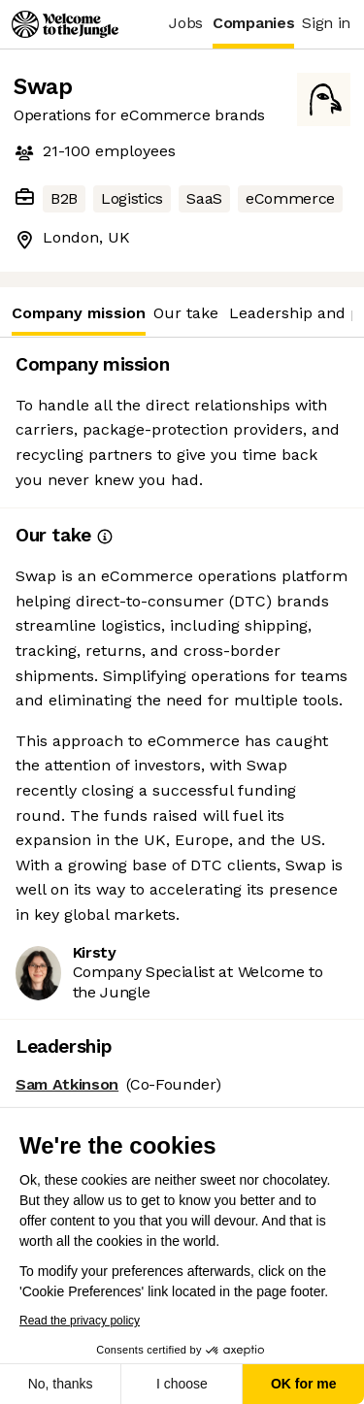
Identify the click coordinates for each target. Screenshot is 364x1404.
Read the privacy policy (77, 1320)
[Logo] (65, 24)
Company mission (79, 320)
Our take (185, 313)
